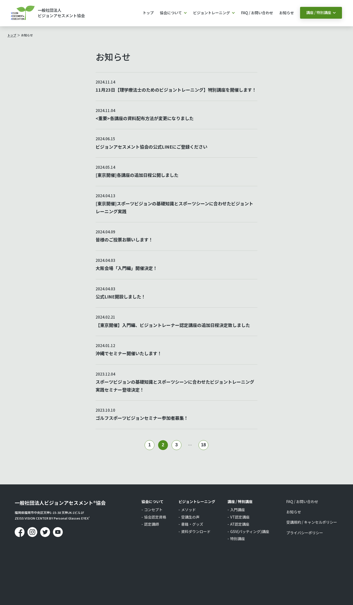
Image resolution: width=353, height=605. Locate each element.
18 (203, 444)
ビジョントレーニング (211, 12)
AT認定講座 (239, 524)
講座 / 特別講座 (318, 12)
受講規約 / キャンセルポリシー (311, 522)
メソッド (188, 509)
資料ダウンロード (196, 531)
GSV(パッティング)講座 (249, 531)
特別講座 (237, 538)
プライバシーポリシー (304, 532)
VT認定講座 (240, 517)
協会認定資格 (155, 517)
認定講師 (151, 524)
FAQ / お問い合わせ (257, 12)
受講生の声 (190, 517)
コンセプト (153, 509)
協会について (171, 12)
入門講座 (237, 509)
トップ (148, 12)
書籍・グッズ (192, 524)
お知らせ (286, 12)
